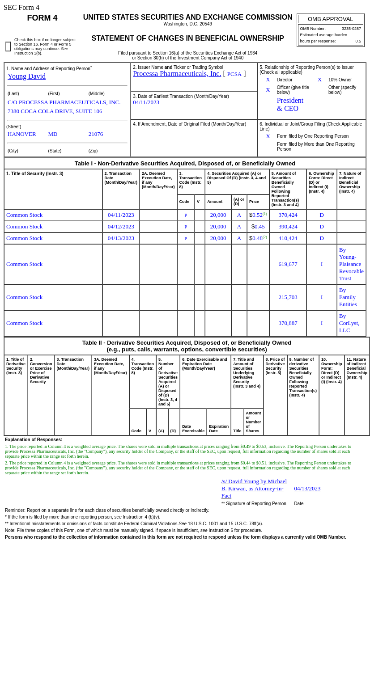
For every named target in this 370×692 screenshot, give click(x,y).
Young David (27, 76)
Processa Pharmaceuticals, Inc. (177, 73)
